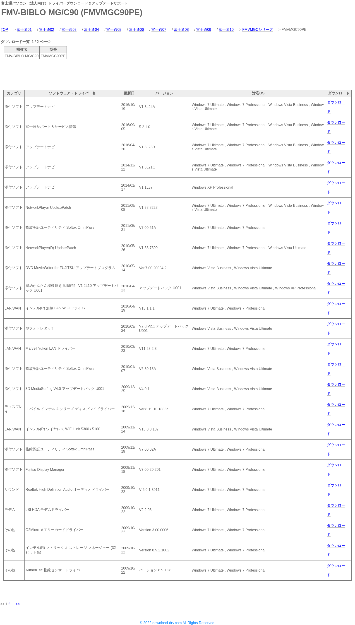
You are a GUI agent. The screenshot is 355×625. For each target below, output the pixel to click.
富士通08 (181, 29)
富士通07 (158, 29)
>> (18, 604)
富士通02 (46, 29)
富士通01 (24, 29)
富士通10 (226, 29)
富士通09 (203, 29)
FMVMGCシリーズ (257, 29)
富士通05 (113, 29)
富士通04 (91, 29)
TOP (4, 29)
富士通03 (69, 29)
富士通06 (136, 29)
